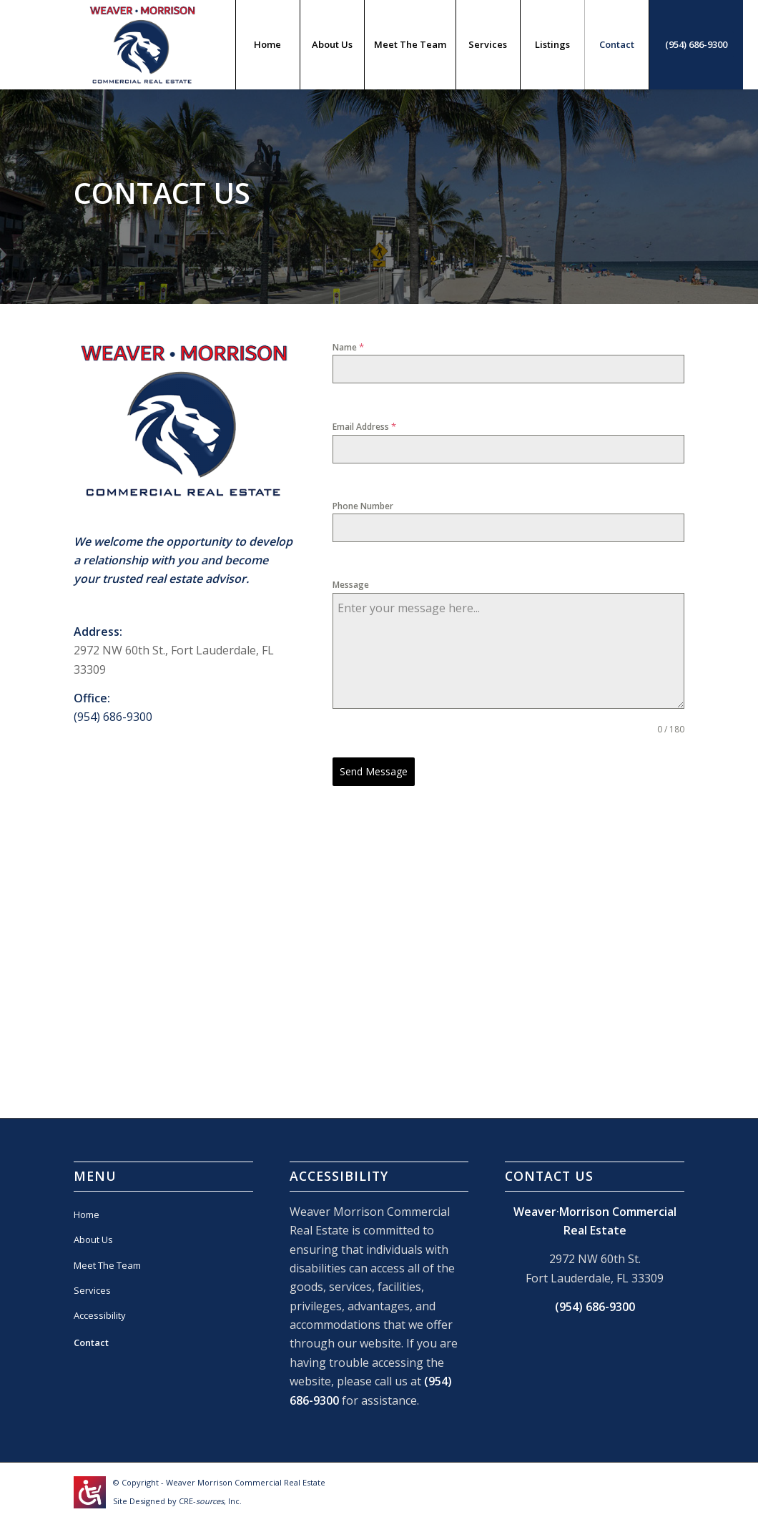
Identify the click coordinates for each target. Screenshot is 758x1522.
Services (92, 1290)
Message (351, 585)
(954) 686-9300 (113, 717)
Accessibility (100, 1315)
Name (348, 346)
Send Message (374, 771)
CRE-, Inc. (210, 1501)
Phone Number (363, 506)
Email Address (364, 426)
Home (86, 1214)
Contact (91, 1342)
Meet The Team (107, 1265)
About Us (93, 1239)
